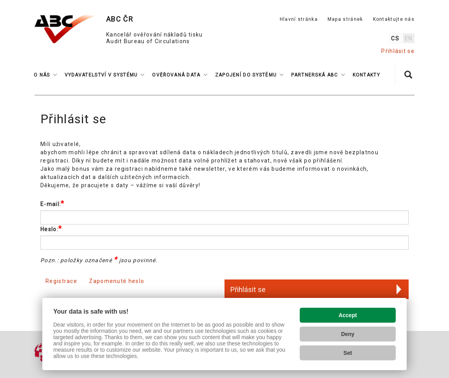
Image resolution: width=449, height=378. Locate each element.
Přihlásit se (398, 51)
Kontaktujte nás (394, 19)
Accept (348, 315)
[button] (45, 75)
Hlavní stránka (299, 19)
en (409, 38)
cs (395, 38)
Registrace (61, 281)
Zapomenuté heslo (116, 281)
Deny (347, 334)
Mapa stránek (345, 19)
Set (348, 353)
